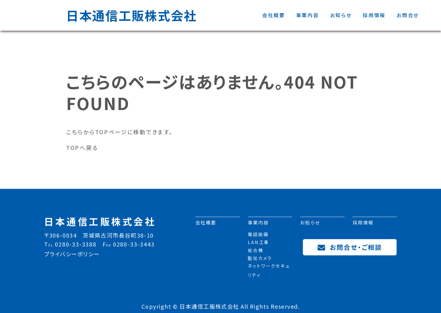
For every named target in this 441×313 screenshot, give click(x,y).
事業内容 (307, 15)
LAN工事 (258, 243)
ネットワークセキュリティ (269, 271)
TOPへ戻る (82, 147)
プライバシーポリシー (72, 254)
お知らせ (341, 15)
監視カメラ (260, 259)
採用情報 (374, 15)
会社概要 (273, 15)
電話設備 (258, 235)
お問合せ (408, 15)
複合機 (255, 251)
